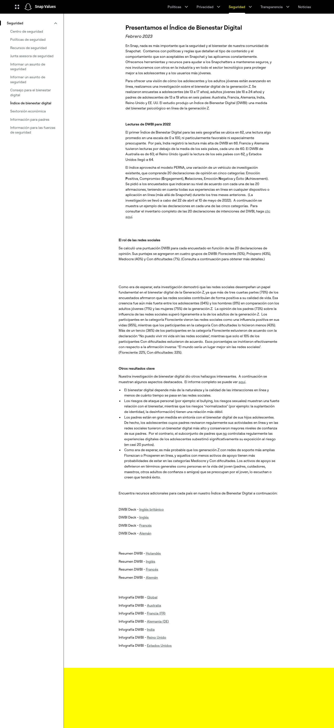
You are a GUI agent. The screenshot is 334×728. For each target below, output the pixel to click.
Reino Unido (156, 637)
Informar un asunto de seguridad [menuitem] (27, 66)
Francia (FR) (156, 613)
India (151, 629)
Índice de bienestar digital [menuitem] (30, 103)
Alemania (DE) (158, 621)
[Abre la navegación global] (17, 7)
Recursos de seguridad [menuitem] (28, 48)
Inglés (144, 517)
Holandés (153, 553)
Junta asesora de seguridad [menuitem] (31, 56)
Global (152, 597)
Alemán (145, 533)
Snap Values (45, 7)
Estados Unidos (159, 645)
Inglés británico (151, 509)
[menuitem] (32, 23)
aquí (242, 382)
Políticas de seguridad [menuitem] (28, 39)
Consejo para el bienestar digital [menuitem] (30, 92)
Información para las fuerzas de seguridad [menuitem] (32, 129)
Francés (145, 525)
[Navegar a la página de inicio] (28, 6)
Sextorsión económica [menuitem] (28, 111)
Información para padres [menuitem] (29, 119)
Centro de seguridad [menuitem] (26, 31)
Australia (154, 605)
